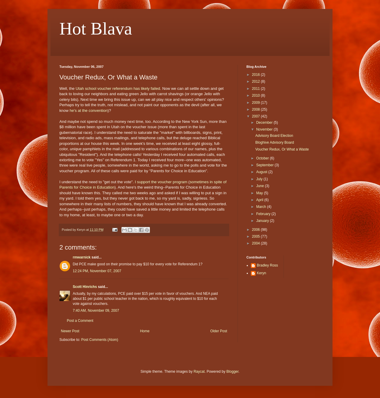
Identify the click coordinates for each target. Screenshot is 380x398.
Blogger (233, 371)
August (262, 172)
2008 (256, 109)
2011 (256, 89)
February (263, 214)
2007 (256, 116)
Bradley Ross (267, 265)
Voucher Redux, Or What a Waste (282, 149)
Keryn (261, 273)
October (263, 158)
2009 (256, 103)
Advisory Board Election (274, 136)
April (260, 200)
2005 (256, 236)
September (265, 165)
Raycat (199, 371)
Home (145, 331)
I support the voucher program (161, 182)
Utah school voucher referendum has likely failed (118, 88)
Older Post (218, 331)
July (260, 179)
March (261, 207)
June (260, 186)
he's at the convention (88, 110)
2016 (256, 75)
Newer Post (70, 331)
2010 (256, 95)
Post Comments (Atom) (99, 340)
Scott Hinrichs (85, 287)
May (260, 193)
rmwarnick (82, 257)
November (265, 129)
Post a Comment (80, 321)
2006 (256, 230)
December (265, 122)
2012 (256, 81)
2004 (256, 243)
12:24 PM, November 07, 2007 (97, 271)
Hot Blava (95, 28)
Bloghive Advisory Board (274, 142)
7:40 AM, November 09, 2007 (96, 310)
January (263, 221)
